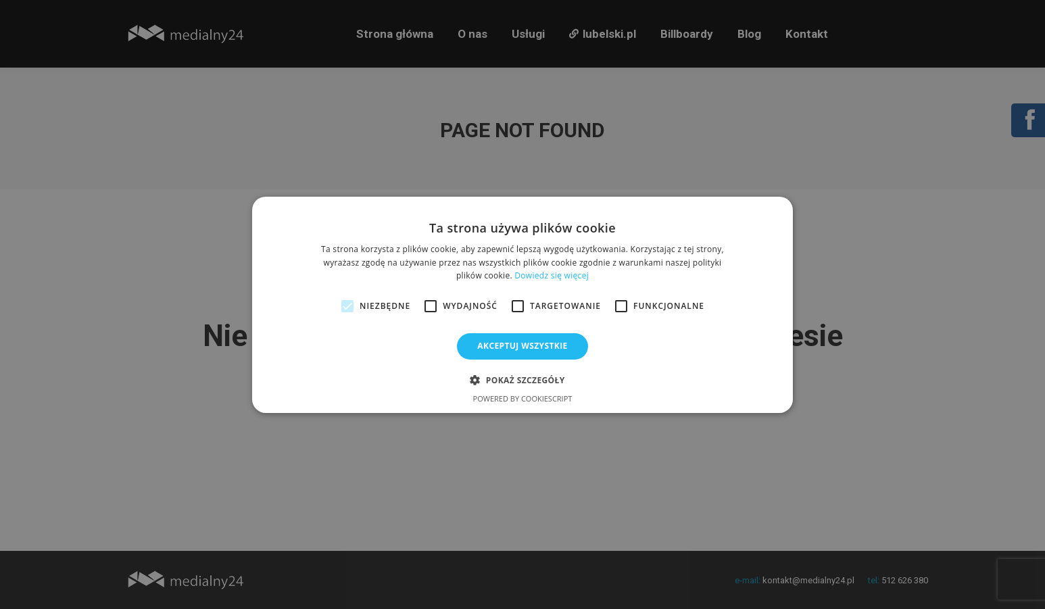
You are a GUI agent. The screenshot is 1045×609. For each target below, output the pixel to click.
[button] (522, 380)
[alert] (522, 304)
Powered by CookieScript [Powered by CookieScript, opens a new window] (523, 398)
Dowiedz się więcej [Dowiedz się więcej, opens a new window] (551, 275)
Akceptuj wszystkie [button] (522, 345)
